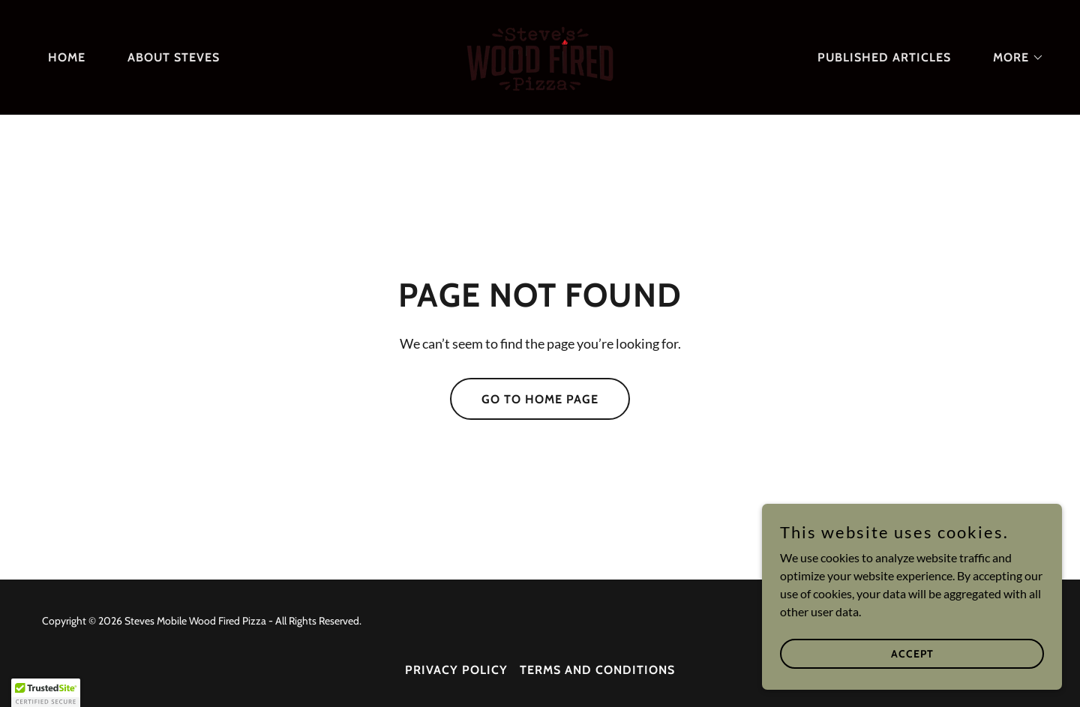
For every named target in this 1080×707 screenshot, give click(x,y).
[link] (540, 56)
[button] (1012, 58)
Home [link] (67, 57)
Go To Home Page (540, 399)
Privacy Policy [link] (456, 670)
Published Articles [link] (884, 57)
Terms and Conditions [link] (597, 670)
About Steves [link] (174, 57)
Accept (912, 653)
